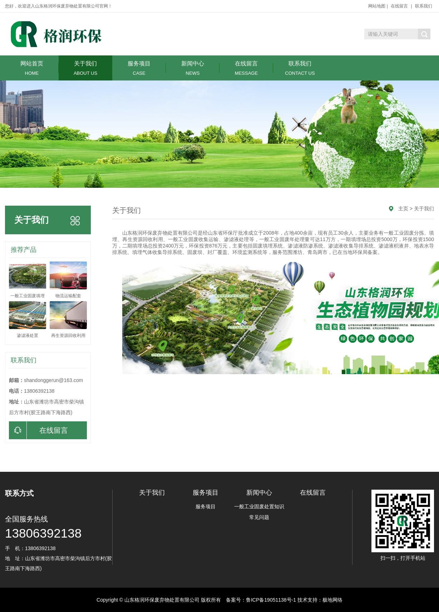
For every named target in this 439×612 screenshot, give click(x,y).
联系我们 (423, 6)
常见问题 (259, 517)
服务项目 (139, 68)
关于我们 (85, 68)
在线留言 (399, 6)
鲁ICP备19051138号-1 (271, 600)
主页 (403, 208)
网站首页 (32, 68)
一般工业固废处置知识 (259, 506)
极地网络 (332, 600)
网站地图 (376, 6)
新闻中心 (193, 68)
